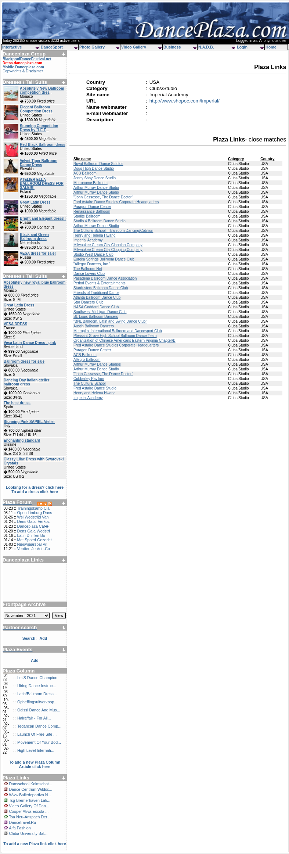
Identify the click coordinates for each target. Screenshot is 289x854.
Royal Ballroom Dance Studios (98, 164)
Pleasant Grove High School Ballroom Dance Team (115, 336)
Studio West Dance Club (93, 254)
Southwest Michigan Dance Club (100, 312)
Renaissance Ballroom (91, 211)
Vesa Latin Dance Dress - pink (30, 343)
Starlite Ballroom (86, 216)
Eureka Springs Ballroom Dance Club (103, 259)
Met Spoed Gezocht (34, 540)
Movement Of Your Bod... (39, 742)
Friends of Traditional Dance (96, 293)
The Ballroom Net (87, 269)
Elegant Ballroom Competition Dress (36, 109)
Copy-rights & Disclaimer (23, 71)
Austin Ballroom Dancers (93, 326)
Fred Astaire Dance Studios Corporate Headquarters (116, 202)
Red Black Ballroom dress (42, 145)
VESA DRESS (15, 324)
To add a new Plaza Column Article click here (35, 764)
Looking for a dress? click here (35, 487)
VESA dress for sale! (38, 253)
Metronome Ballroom (90, 183)
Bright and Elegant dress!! (43, 218)
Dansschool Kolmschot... (30, 784)
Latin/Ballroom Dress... (37, 694)
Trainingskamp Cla (33, 508)
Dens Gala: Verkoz (33, 521)
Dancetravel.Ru (22, 822)
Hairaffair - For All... (34, 718)
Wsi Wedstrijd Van (32, 517)
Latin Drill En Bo (31, 535)
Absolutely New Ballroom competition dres (42, 90)
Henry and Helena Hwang (94, 235)
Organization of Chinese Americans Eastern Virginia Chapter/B (124, 340)
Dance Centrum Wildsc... (30, 789)
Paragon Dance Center (92, 207)
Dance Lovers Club (89, 274)
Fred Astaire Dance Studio (94, 388)
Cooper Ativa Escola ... (28, 811)
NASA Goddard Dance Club (96, 307)
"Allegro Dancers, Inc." (91, 264)
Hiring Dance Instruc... (36, 685)
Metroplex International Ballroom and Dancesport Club (117, 331)
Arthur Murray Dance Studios (97, 364)
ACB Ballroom (85, 173)
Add (35, 660)
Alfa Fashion (19, 828)
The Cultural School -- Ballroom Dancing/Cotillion (113, 231)
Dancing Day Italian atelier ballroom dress (27, 382)
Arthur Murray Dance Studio (96, 188)
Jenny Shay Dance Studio (94, 178)
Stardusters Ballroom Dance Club (100, 288)
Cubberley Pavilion (88, 379)
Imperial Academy (87, 240)
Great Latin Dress (35, 202)
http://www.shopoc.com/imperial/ (184, 101)
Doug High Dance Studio (93, 168)
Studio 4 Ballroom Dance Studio (99, 221)
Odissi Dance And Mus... (38, 710)
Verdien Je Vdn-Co (33, 548)
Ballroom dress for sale (24, 361)
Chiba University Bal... (28, 833)
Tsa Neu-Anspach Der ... (30, 817)
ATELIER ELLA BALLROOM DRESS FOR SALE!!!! (42, 183)
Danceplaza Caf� (33, 526)
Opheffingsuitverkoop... (37, 702)
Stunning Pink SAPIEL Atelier (29, 422)
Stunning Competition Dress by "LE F (39, 128)
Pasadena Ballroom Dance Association (105, 278)
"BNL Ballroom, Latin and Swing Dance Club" (110, 321)
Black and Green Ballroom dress (34, 237)
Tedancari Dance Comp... (39, 726)
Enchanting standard (22, 440)
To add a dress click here (34, 491)
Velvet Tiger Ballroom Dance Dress (38, 163)
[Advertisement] (35, 579)
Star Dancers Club (88, 302)
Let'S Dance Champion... (39, 677)
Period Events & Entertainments (99, 283)
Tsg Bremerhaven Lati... (29, 800)
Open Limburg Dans (34, 512)
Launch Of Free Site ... (37, 734)
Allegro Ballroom (86, 360)
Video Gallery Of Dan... (29, 806)
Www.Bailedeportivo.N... (30, 795)
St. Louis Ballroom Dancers (95, 317)
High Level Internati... (35, 750)
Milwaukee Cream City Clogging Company (107, 245)
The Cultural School (89, 383)
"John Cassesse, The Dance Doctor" (103, 197)
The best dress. (17, 403)
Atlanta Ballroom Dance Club (96, 297)
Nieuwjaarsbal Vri (32, 544)
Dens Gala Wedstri (33, 531)
